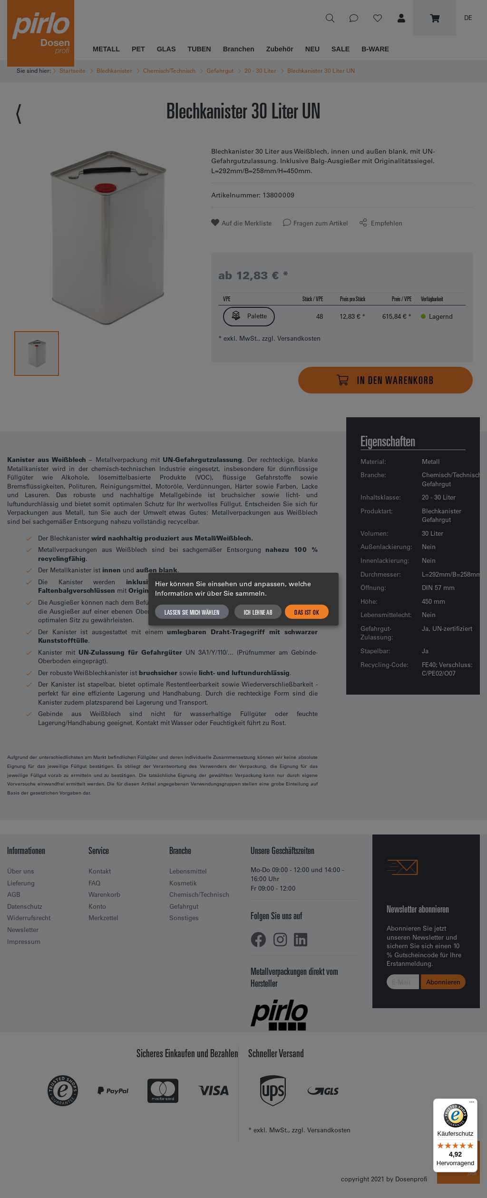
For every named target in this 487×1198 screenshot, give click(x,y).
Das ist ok (306, 611)
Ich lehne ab (258, 611)
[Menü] (471, 1104)
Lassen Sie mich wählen (192, 611)
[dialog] (243, 599)
